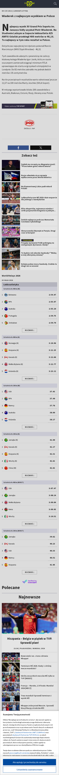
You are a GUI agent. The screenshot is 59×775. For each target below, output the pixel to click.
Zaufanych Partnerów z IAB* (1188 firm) (30, 732)
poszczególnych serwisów (19, 753)
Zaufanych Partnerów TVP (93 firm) (25, 735)
